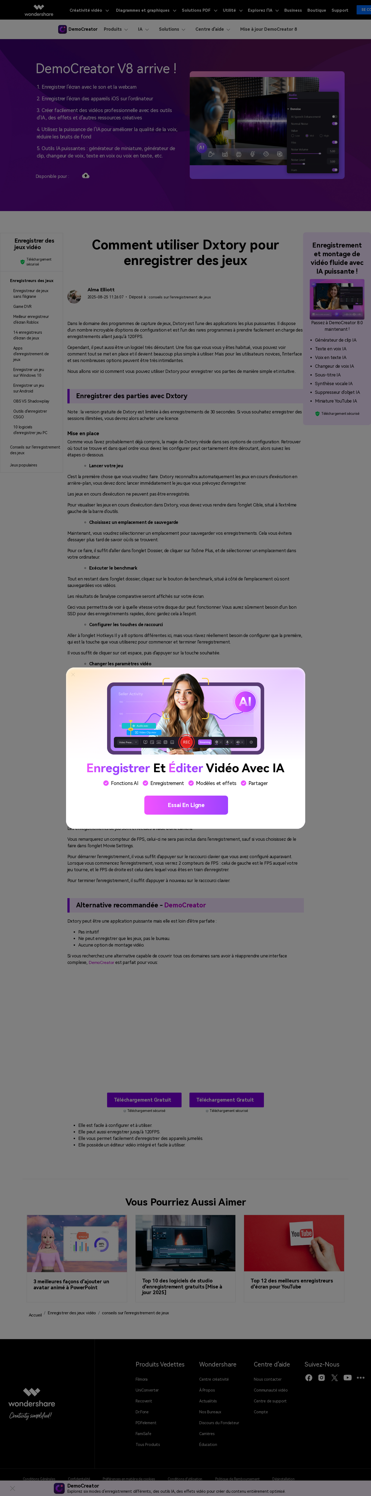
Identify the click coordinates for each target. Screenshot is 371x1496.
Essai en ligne (186, 805)
